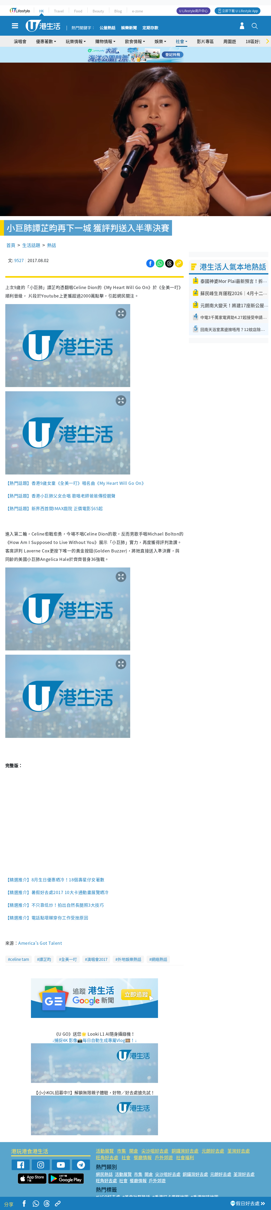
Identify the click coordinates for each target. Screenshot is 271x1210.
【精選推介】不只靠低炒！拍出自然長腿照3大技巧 (54, 889)
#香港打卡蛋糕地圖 (170, 1181)
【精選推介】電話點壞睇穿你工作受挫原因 (47, 902)
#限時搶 (145, 1188)
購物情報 (103, 41)
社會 (180, 41)
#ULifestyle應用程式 (116, 1188)
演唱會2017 (97, 944)
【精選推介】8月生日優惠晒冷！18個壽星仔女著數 (55, 864)
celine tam (19, 944)
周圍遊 (229, 41)
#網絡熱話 (105, 1194)
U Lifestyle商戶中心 (193, 10)
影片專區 (205, 41)
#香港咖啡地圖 (204, 1181)
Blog (118, 10)
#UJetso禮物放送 (171, 1188)
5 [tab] (144, 55)
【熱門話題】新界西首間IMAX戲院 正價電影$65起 (54, 493)
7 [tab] (134, 61)
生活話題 (31, 229)
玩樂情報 (74, 41)
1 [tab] (123, 55)
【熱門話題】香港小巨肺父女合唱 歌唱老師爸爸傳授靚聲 (60, 480)
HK (41, 10)
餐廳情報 (143, 1142)
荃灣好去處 (238, 1135)
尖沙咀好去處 (154, 1135)
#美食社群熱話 (136, 1181)
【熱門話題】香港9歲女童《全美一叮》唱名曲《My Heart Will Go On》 (75, 467)
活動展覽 (105, 1135)
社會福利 (185, 1142)
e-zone (137, 10)
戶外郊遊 (164, 1142)
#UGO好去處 (108, 1181)
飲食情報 (133, 41)
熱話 (51, 229)
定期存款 (150, 28)
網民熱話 (104, 1159)
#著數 (238, 1188)
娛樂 (159, 41)
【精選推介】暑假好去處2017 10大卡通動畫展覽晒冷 (57, 877)
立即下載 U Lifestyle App (240, 10)
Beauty (98, 10)
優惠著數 (44, 41)
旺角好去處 (107, 1142)
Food (78, 10)
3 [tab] (134, 55)
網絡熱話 (159, 944)
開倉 (133, 1135)
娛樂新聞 (129, 28)
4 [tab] (139, 55)
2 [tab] (129, 55)
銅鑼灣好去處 (184, 1135)
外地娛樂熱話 (129, 944)
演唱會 (20, 41)
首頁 (10, 229)
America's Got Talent (40, 927)
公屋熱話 (107, 28)
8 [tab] (139, 61)
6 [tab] (150, 55)
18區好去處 (256, 41)
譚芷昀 (45, 944)
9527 (19, 245)
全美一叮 (69, 944)
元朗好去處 (213, 1135)
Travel (59, 10)
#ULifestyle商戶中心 (211, 1188)
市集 (121, 1135)
